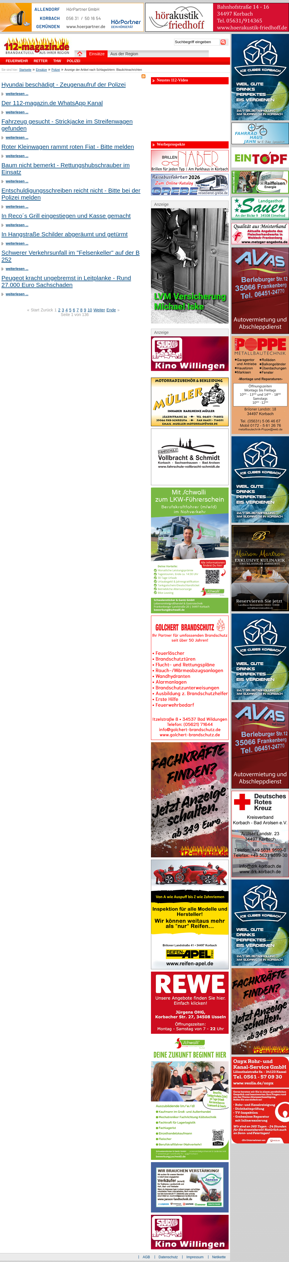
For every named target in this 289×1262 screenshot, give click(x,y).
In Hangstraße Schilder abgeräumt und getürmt (64, 234)
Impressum (194, 1257)
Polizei (55, 69)
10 (90, 310)
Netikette (219, 1257)
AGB (146, 1257)
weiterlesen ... (17, 94)
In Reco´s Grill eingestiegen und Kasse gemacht (66, 215)
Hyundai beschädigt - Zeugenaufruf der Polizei (63, 84)
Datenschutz (168, 1257)
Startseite (25, 69)
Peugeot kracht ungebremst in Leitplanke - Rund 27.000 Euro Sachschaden (66, 281)
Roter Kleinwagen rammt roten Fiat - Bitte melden (67, 146)
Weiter (99, 310)
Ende (111, 310)
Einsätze (41, 69)
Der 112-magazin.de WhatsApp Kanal (52, 103)
